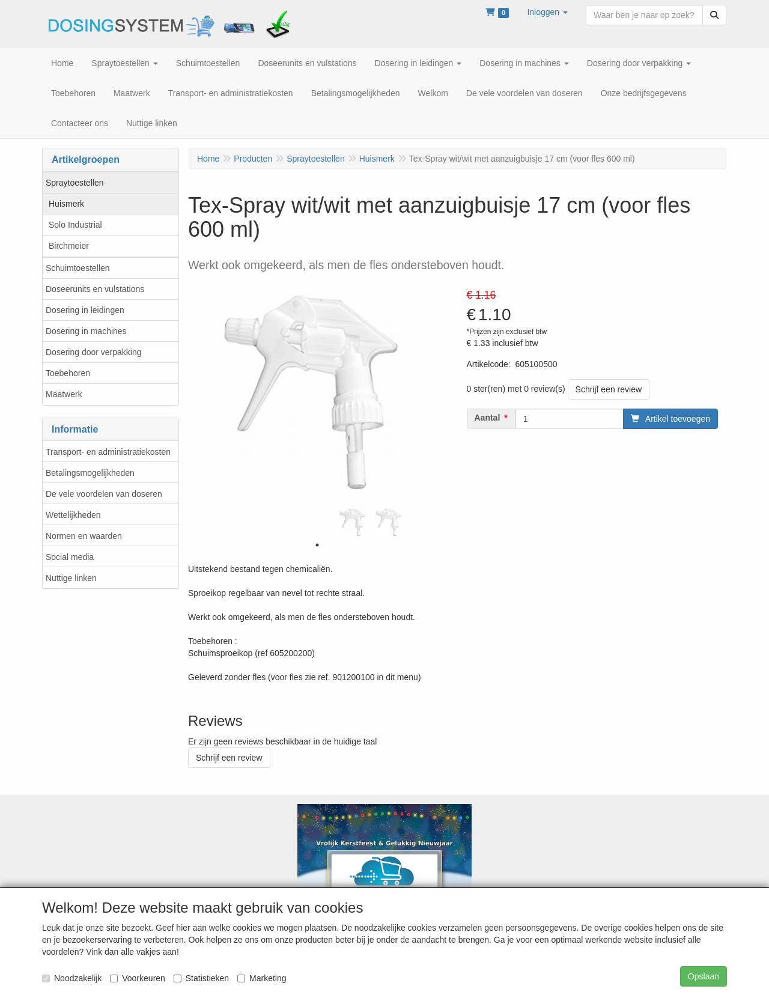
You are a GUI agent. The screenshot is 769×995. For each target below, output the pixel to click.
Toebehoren (68, 373)
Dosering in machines (86, 331)
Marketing (261, 978)
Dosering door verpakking (94, 352)
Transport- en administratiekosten (108, 452)
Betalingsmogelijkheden (90, 473)
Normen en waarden (84, 536)
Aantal (487, 417)
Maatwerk (64, 394)
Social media (70, 557)
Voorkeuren (137, 978)
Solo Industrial (75, 225)
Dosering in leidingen (85, 310)
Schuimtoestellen (78, 268)
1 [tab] (317, 545)
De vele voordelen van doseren (104, 494)
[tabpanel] (353, 521)
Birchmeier (69, 246)
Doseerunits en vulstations (95, 289)
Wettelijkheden (73, 515)
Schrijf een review (609, 389)
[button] (547, 12)
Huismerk (66, 203)
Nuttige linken (71, 578)
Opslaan (703, 976)
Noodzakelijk (72, 978)
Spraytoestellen (75, 182)
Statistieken (201, 978)
